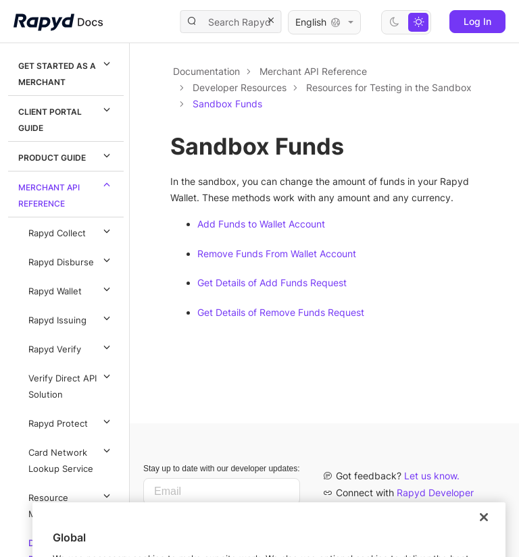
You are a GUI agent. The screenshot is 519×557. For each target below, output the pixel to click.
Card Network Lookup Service (71, 458)
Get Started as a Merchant (66, 71)
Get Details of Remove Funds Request (280, 312)
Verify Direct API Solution (71, 384)
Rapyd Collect (71, 230)
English (324, 22)
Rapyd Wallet (71, 289)
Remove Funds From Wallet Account (276, 253)
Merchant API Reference (66, 193)
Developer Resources (240, 87)
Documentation (206, 71)
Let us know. (432, 475)
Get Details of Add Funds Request (272, 282)
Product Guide (66, 155)
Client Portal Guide (66, 117)
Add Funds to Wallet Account (261, 224)
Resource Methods (71, 503)
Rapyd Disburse (71, 260)
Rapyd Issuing (71, 318)
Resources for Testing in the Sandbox (389, 87)
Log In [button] (477, 21)
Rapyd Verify (71, 347)
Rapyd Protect (71, 421)
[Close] (484, 539)
